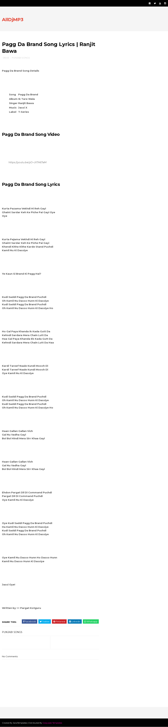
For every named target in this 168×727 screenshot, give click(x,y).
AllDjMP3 (12, 19)
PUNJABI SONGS (21, 57)
